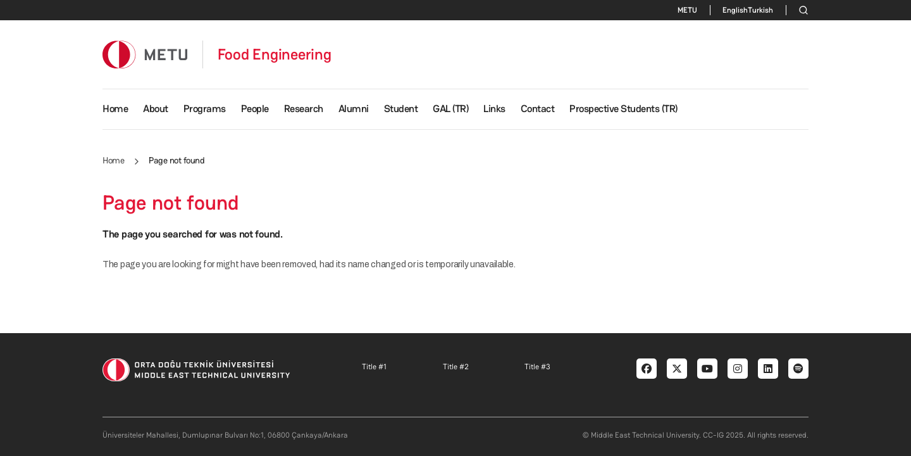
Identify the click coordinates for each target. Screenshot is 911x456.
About (155, 108)
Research (303, 108)
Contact (538, 108)
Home (115, 108)
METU (687, 10)
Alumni (353, 108)
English (735, 10)
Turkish (760, 10)
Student (401, 108)
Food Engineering (275, 54)
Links (494, 108)
